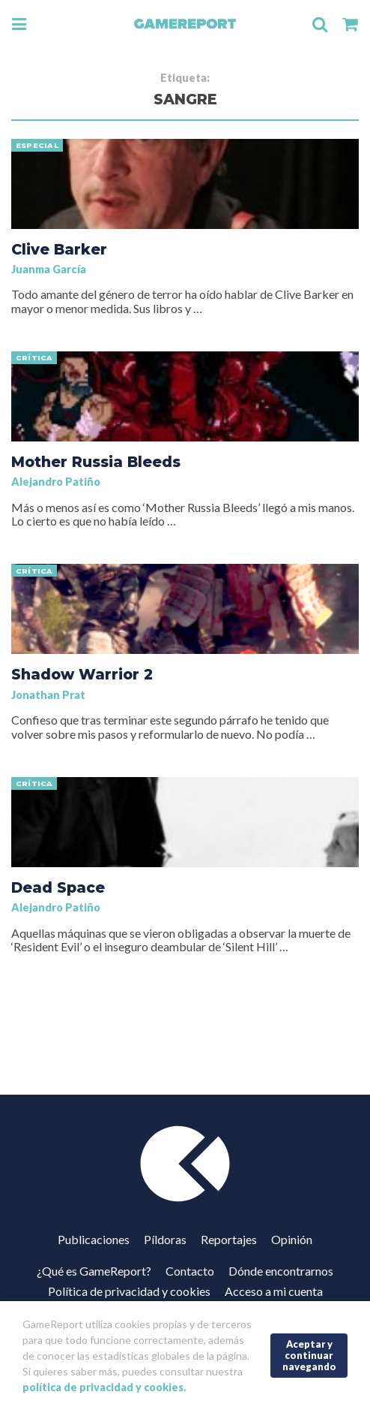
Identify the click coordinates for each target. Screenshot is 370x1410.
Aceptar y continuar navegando (309, 1355)
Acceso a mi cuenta (274, 1291)
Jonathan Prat (48, 694)
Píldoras (165, 1239)
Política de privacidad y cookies (129, 1291)
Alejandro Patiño (55, 481)
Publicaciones (94, 1239)
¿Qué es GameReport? (94, 1271)
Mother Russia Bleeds (96, 462)
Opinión (291, 1239)
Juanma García (48, 269)
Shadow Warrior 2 (82, 674)
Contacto (190, 1271)
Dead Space (58, 887)
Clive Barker (59, 249)
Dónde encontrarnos (280, 1271)
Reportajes (229, 1239)
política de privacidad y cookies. (104, 1387)
